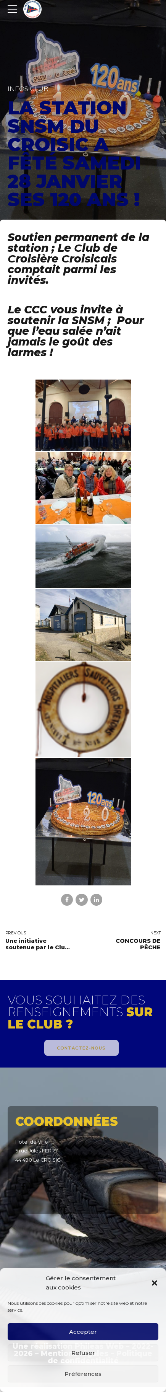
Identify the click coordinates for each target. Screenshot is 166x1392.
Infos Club (28, 89)
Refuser (83, 1352)
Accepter (83, 1331)
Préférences (83, 1373)
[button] (154, 1283)
